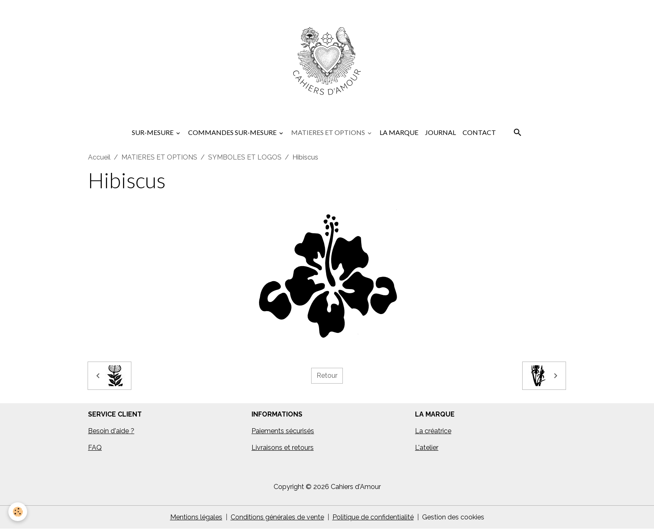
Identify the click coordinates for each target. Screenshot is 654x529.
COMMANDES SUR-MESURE (233, 132)
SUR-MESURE (153, 132)
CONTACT (479, 132)
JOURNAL (440, 132)
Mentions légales (196, 517)
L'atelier (426, 448)
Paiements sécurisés (283, 431)
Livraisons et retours (283, 448)
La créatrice (433, 431)
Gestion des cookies (453, 517)
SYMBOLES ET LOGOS (245, 157)
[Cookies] (17, 511)
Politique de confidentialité (373, 517)
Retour (327, 375)
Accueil (99, 157)
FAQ (95, 448)
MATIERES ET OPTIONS (328, 132)
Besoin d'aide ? (111, 431)
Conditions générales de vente (277, 517)
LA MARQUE (399, 132)
